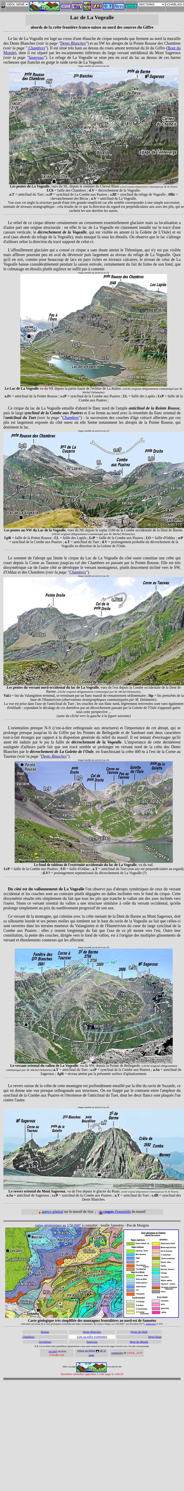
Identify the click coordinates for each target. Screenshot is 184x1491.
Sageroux (36, 57)
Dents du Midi (138, 1332)
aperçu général (52, 1211)
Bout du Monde (139, 1341)
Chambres (36, 48)
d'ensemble (115, 1211)
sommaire (117, 1352)
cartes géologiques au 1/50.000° (58, 1225)
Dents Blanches (73, 43)
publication (151, 1324)
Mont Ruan (155, 1336)
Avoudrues (45, 1341)
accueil (53, 1351)
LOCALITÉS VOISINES (92, 1336)
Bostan (45, 1332)
